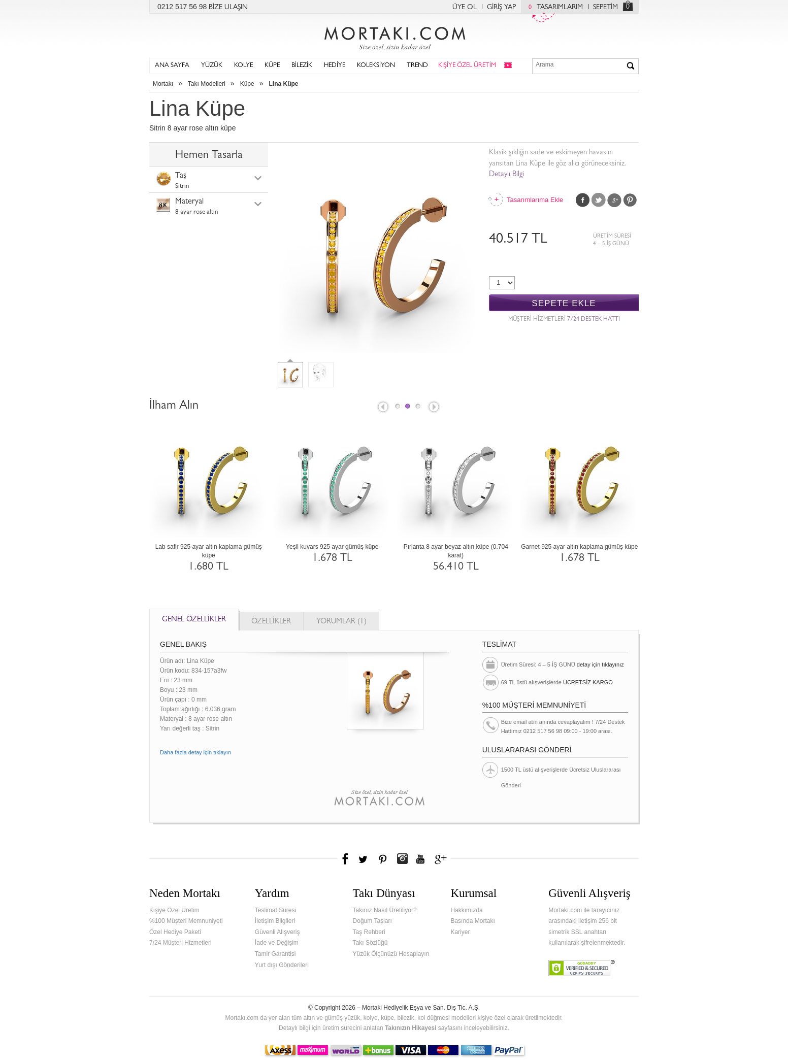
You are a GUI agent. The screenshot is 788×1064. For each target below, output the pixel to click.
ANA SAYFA (172, 65)
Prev (382, 408)
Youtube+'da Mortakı (420, 859)
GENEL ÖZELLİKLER (194, 620)
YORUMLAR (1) (341, 622)
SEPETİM (605, 7)
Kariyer (460, 932)
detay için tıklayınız (600, 664)
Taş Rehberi (369, 932)
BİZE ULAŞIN (228, 7)
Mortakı (163, 83)
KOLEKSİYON (376, 65)
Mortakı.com (394, 36)
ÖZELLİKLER (271, 622)
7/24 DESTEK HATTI (593, 320)
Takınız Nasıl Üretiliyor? (385, 910)
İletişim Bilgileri (275, 920)
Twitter (599, 200)
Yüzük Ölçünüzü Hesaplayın (391, 953)
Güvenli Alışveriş (277, 932)
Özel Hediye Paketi (175, 932)
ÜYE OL (464, 7)
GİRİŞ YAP (501, 7)
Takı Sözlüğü (370, 942)
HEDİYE (334, 65)
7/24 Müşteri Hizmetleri (180, 942)
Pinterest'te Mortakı (382, 859)
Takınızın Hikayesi (411, 1028)
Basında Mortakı (472, 920)
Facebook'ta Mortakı (346, 859)
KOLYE (243, 65)
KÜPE (272, 65)
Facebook (583, 200)
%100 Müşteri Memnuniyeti (186, 920)
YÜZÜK (211, 65)
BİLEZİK (301, 65)
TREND (417, 65)
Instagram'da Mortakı (402, 859)
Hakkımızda (466, 910)
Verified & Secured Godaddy (581, 968)
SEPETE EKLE (564, 303)
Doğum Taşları (372, 920)
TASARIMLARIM (553, 7)
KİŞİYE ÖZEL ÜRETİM (467, 65)
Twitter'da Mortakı (364, 859)
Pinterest (630, 200)
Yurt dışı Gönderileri (282, 965)
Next (434, 408)
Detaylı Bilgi (506, 175)
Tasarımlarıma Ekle (535, 200)
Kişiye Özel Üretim (174, 910)
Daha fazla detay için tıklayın (195, 752)
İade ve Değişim (277, 942)
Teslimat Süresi (275, 910)
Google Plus (614, 200)
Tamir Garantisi (275, 953)
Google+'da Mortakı (442, 859)
